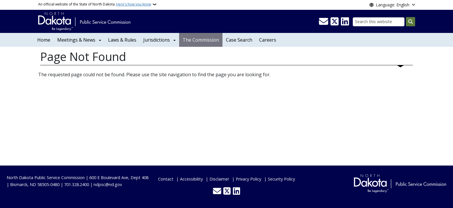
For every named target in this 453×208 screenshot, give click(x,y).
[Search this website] (378, 21)
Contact (165, 179)
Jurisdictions (156, 40)
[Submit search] (410, 21)
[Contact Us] (323, 22)
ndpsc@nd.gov (108, 184)
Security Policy (281, 179)
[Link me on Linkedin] (345, 22)
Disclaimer (219, 179)
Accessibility (191, 179)
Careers (267, 40)
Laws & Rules (122, 40)
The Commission (201, 40)
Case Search (239, 40)
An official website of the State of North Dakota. (94, 4)
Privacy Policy (248, 179)
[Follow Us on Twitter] (335, 22)
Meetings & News (76, 40)
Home (43, 40)
